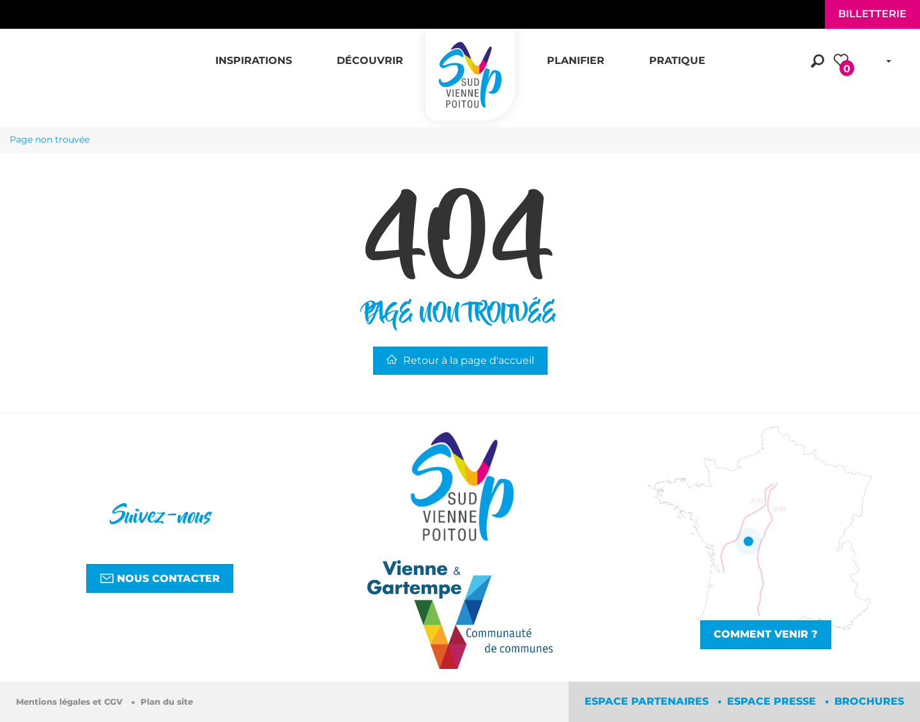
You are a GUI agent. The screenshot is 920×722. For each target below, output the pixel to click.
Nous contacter (160, 578)
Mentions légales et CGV (70, 702)
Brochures (869, 701)
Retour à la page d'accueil (460, 360)
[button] (253, 54)
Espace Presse (773, 701)
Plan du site (167, 702)
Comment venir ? (766, 634)
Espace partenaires (648, 701)
